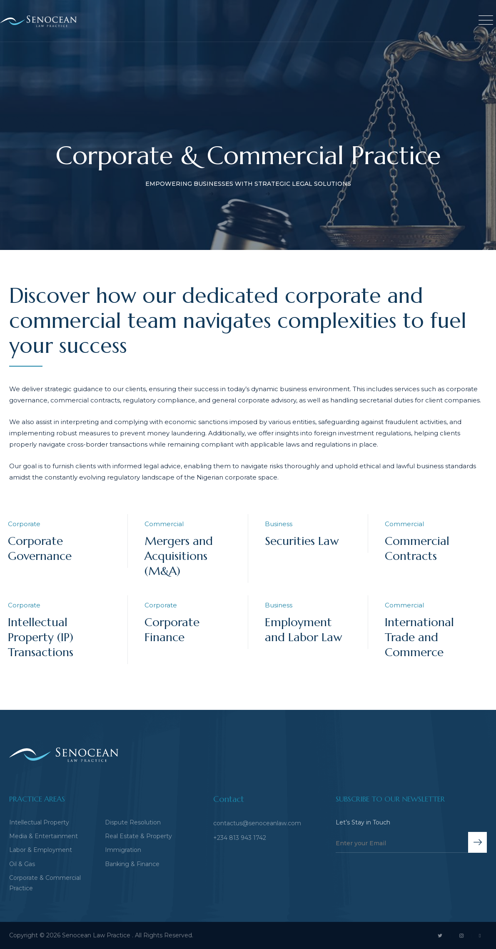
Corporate (24, 524)
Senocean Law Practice (97, 935)
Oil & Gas (22, 864)
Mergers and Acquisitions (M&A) (179, 556)
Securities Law (302, 541)
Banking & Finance (132, 864)
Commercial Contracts (417, 548)
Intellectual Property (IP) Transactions (40, 637)
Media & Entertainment (43, 836)
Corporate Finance (172, 629)
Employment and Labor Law (303, 629)
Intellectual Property (39, 822)
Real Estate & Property (138, 836)
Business (278, 524)
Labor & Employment (40, 850)
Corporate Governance (40, 548)
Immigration (123, 850)
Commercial (164, 524)
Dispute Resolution (133, 822)
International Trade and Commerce (419, 637)
